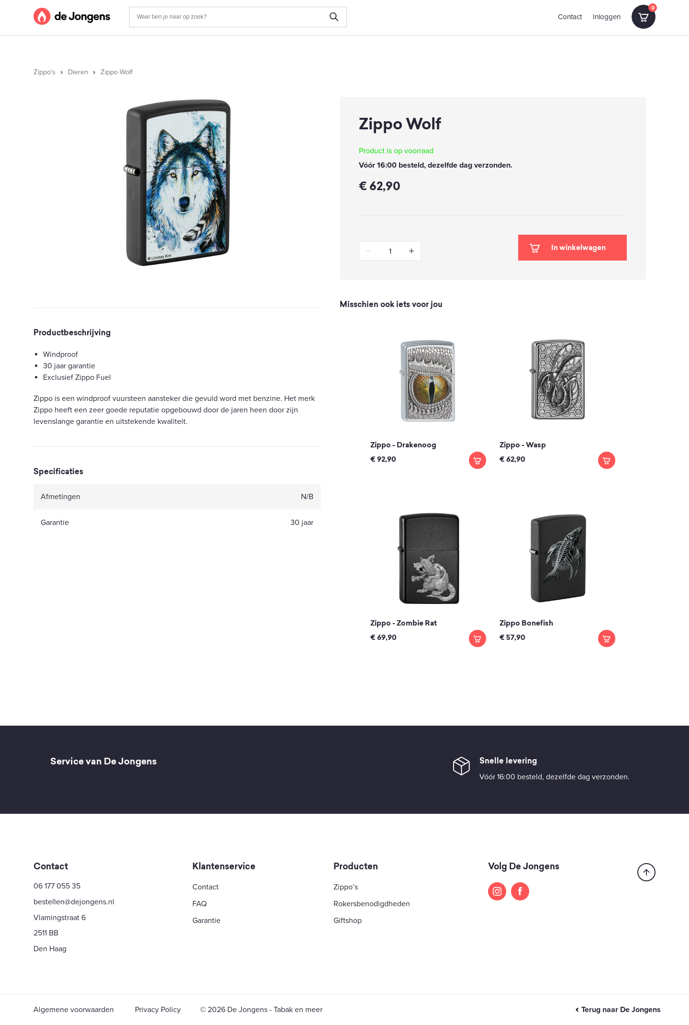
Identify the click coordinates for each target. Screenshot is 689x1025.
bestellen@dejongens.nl (73, 902)
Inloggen (607, 16)
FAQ (199, 904)
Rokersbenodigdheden (371, 904)
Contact (570, 16)
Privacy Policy (158, 1009)
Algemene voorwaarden (73, 1009)
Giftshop (347, 920)
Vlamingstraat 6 (59, 917)
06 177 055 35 (56, 886)
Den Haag (50, 949)
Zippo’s (345, 887)
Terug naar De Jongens (618, 1009)
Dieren (78, 72)
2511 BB (45, 933)
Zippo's (44, 72)
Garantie (206, 920)
